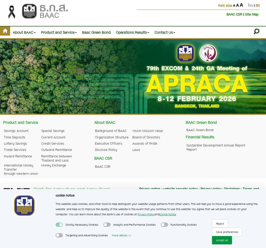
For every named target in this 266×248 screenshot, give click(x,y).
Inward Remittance (18, 156)
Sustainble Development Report (205, 147)
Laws (136, 149)
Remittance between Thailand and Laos (56, 158)
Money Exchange (53, 165)
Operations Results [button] (132, 32)
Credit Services (52, 143)
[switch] (59, 225)
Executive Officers (108, 143)
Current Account (53, 137)
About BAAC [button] (24, 32)
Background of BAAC (111, 130)
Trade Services (15, 149)
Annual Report (234, 145)
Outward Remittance (56, 149)
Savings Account (16, 130)
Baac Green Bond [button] (96, 32)
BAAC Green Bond (200, 130)
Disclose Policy (106, 149)
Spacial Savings (53, 130)
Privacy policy (211, 188)
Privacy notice (149, 188)
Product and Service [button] (59, 32)
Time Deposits (14, 137)
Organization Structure (112, 137)
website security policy (180, 188)
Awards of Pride (144, 143)
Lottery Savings (15, 143)
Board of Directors (146, 137)
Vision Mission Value (147, 130)
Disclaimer (232, 188)
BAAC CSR (235, 14)
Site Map (251, 14)
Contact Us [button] (165, 32)
